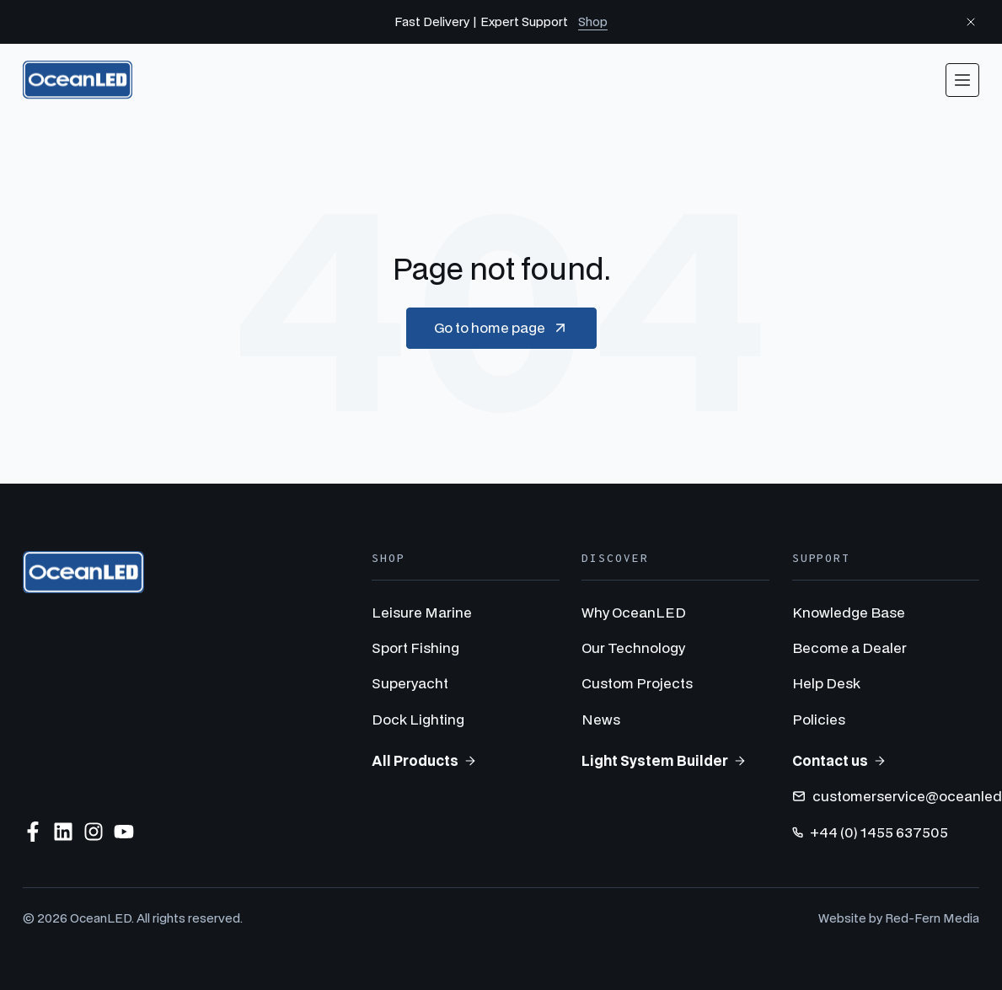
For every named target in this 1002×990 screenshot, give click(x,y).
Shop (593, 21)
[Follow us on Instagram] (93, 831)
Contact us (839, 760)
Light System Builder (664, 760)
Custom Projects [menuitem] (637, 683)
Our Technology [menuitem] (633, 647)
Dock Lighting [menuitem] (418, 719)
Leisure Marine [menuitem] (422, 612)
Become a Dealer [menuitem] (849, 647)
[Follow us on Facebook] (33, 831)
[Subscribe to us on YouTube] (124, 831)
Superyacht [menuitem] (410, 683)
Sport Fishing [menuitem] (415, 647)
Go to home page (501, 327)
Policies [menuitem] (818, 719)
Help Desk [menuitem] (826, 683)
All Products (424, 760)
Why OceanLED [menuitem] (633, 612)
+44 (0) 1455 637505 (870, 832)
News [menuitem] (600, 719)
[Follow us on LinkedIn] (63, 831)
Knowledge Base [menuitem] (848, 612)
